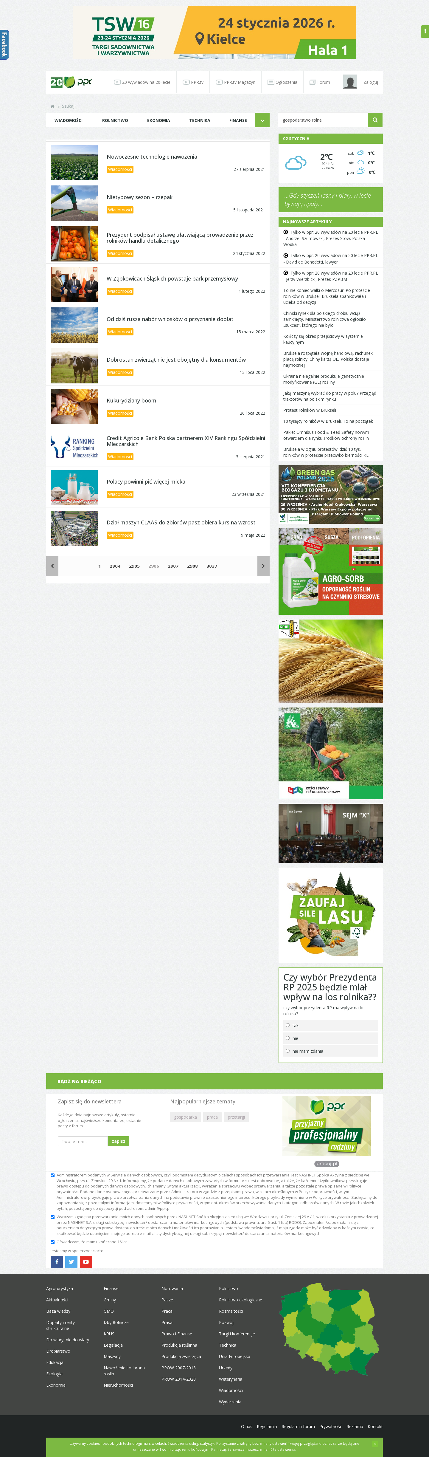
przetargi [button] (236, 1117)
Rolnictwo (115, 120)
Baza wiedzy (58, 1311)
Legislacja (113, 1345)
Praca (166, 1311)
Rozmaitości (231, 1311)
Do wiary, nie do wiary (67, 1340)
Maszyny (112, 1356)
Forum (320, 82)
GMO (109, 1311)
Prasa (166, 1322)
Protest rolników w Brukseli (309, 410)
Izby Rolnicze (116, 1322)
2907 (173, 566)
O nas (246, 1426)
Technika (199, 120)
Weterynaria (230, 1379)
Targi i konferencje (237, 1334)
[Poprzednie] (52, 566)
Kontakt (375, 1426)
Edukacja (54, 1362)
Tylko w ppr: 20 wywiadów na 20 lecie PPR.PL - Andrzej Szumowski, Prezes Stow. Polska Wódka (330, 238)
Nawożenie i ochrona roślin (124, 1371)
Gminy (110, 1300)
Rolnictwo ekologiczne (240, 1300)
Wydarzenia (230, 1402)
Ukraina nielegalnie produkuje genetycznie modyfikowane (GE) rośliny (323, 379)
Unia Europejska (234, 1356)
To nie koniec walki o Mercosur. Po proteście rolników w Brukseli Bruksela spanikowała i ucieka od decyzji (326, 296)
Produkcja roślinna (179, 1345)
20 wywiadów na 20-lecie (142, 82)
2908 (192, 566)
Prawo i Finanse (176, 1334)
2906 (153, 566)
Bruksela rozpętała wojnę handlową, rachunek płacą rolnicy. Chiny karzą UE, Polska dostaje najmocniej (328, 359)
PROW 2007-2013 (178, 1368)
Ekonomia (158, 120)
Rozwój (226, 1322)
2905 (134, 566)
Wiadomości (69, 120)
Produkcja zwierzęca (181, 1356)
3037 (211, 566)
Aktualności (57, 1300)
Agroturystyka (59, 1288)
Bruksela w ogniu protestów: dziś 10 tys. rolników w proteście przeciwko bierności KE (326, 452)
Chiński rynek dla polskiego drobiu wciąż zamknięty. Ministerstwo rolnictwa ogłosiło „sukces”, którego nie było (324, 319)
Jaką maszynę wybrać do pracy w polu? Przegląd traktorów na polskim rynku (329, 396)
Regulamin (267, 1426)
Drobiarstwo (58, 1351)
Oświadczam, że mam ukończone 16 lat (89, 1241)
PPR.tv (193, 82)
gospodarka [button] (185, 1117)
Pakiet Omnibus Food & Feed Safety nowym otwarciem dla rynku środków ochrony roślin (326, 435)
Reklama (354, 1426)
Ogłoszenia (282, 82)
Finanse (238, 120)
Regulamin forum (298, 1426)
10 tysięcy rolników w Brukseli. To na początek (328, 421)
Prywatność (330, 1426)
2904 (115, 566)
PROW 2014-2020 (178, 1379)
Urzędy (225, 1368)
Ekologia (54, 1374)
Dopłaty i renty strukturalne (60, 1325)
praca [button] (212, 1117)
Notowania (172, 1288)
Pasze (167, 1300)
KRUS (109, 1334)
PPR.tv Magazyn (235, 82)
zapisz (118, 1141)
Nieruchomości (118, 1385)
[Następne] (263, 566)
